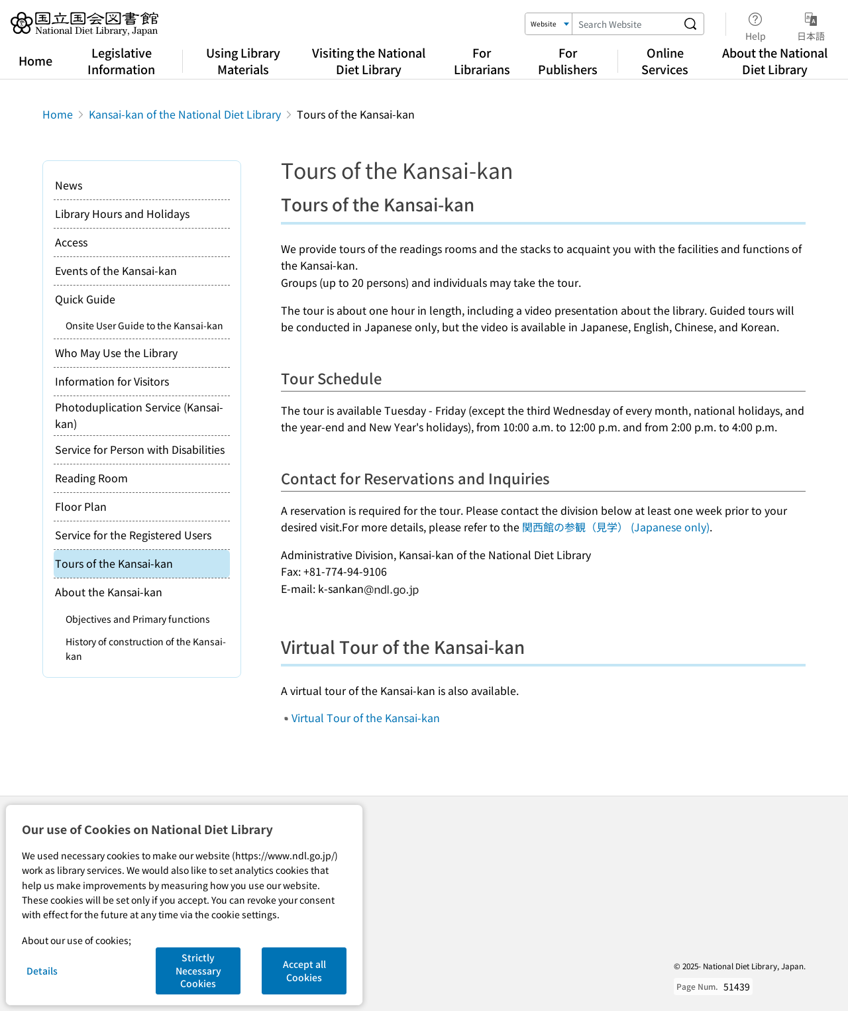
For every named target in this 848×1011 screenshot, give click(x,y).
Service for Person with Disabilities (140, 449)
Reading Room (91, 478)
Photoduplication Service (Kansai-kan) (139, 415)
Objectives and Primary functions (138, 618)
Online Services (664, 61)
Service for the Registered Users (133, 535)
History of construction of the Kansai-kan (146, 649)
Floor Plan (81, 506)
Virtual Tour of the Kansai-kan (366, 717)
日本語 (811, 24)
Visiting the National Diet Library (368, 61)
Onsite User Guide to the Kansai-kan (144, 325)
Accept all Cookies (304, 970)
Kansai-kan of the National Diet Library (185, 114)
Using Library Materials (243, 61)
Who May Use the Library (116, 352)
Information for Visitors (112, 381)
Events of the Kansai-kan (116, 270)
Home (35, 60)
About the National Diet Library (774, 61)
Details (42, 970)
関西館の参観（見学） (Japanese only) (616, 527)
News (68, 185)
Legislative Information (121, 61)
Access (71, 242)
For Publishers (568, 61)
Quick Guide (85, 299)
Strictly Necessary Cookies (198, 970)
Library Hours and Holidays (122, 213)
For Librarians (482, 61)
